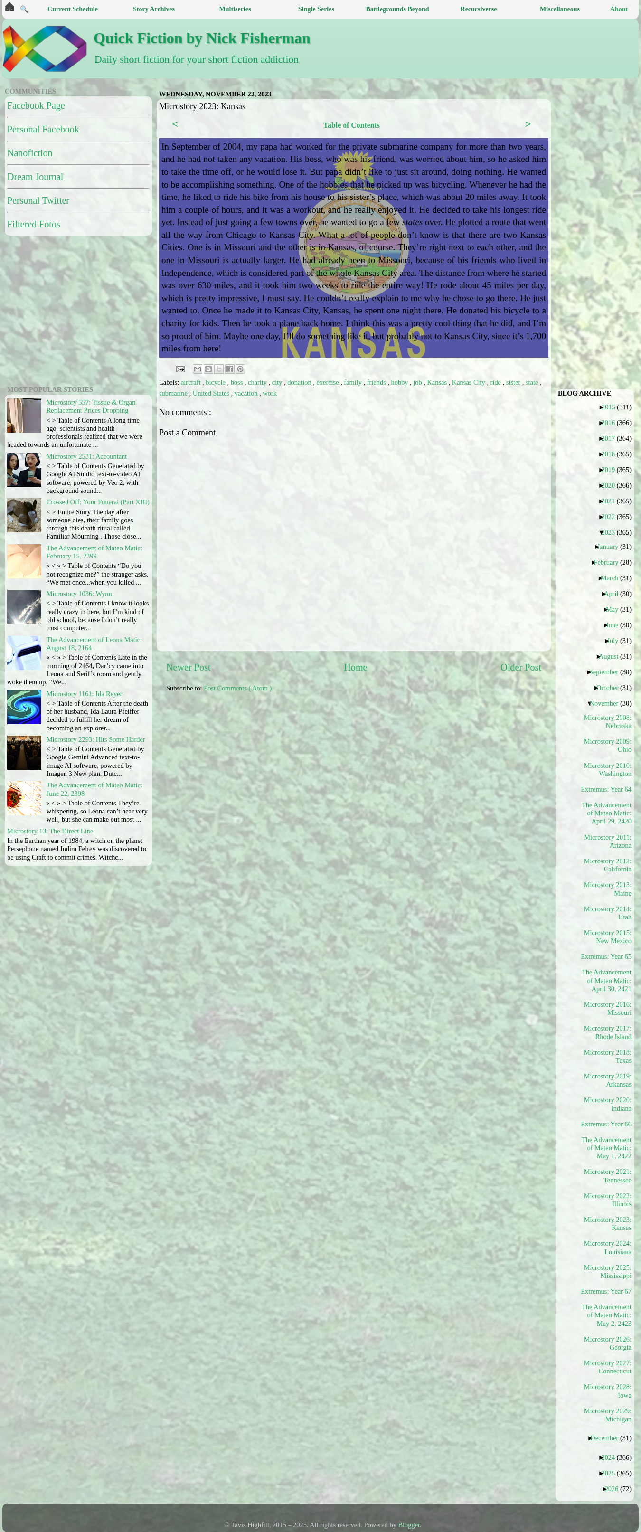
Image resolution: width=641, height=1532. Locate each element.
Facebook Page (36, 105)
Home (355, 667)
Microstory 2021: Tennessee (608, 1175)
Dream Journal (35, 176)
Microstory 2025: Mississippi (608, 1271)
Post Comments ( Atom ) (238, 688)
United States (212, 393)
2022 (611, 516)
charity (258, 382)
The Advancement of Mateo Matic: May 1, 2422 (607, 1148)
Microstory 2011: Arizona (608, 841)
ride (496, 382)
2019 (611, 469)
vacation (247, 393)
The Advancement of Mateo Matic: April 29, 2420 (607, 813)
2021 (611, 501)
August (612, 656)
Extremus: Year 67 (610, 1291)
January (611, 546)
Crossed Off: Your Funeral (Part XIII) (98, 502)
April (614, 593)
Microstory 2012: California (608, 865)
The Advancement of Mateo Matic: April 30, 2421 (607, 980)
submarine (174, 393)
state (533, 382)
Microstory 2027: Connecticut (608, 1367)
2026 (615, 1489)
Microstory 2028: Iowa (608, 1391)
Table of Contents (351, 125)
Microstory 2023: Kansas (608, 1223)
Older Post (520, 667)
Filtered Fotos (33, 224)
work (270, 393)
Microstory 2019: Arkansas (608, 1080)
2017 (611, 438)
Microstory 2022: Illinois (608, 1200)
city (278, 382)
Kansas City (469, 382)
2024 (611, 1457)
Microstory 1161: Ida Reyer (85, 694)
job (418, 382)
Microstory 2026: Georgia (608, 1343)
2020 (611, 485)
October (610, 687)
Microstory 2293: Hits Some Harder (96, 739)
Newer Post (188, 667)
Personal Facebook (43, 129)
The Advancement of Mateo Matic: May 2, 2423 (607, 1315)
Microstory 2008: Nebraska (608, 721)
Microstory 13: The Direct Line (50, 831)
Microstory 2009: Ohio (608, 745)
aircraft (191, 382)
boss (238, 382)
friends (377, 382)
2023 (611, 532)
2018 (611, 454)
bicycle (216, 382)
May (615, 609)
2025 (611, 1473)
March (613, 578)
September (607, 672)
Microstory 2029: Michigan (608, 1415)
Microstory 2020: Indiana (608, 1104)
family (353, 382)
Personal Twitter (38, 200)
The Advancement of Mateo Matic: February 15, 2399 (94, 552)
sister (514, 382)
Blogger (409, 1525)
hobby (400, 382)
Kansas (437, 382)
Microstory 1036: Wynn (79, 593)
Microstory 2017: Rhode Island (608, 1032)
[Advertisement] (251, 774)
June (615, 625)
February (609, 562)
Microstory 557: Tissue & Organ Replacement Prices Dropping (91, 406)
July (616, 640)
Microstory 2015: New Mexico (608, 937)
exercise (328, 382)
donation (300, 382)
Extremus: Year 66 (610, 1124)
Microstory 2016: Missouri (608, 1008)
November (608, 703)
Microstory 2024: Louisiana (608, 1247)
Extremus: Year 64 (610, 789)
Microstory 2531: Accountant (87, 456)
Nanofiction (30, 153)
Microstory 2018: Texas (608, 1056)
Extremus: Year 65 (610, 956)
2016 (611, 422)
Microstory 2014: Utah (608, 913)
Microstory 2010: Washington (608, 769)
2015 (612, 407)
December (607, 1438)
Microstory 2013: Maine (608, 889)
